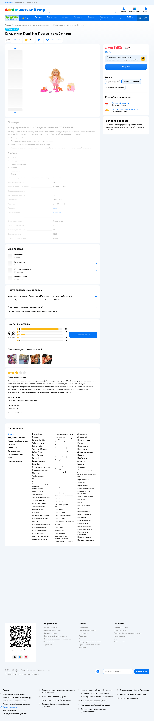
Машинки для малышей (40, 536)
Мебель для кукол (83, 520)
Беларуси (35, 674)
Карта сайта (47, 645)
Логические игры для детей (85, 471)
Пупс (79, 508)
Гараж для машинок (39, 504)
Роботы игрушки (38, 533)
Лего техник (59, 484)
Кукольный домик (84, 505)
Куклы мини (58, 25)
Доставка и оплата (50, 627)
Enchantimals (37, 434)
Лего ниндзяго (60, 466)
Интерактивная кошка (85, 540)
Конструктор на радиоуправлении (61, 537)
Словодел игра (82, 467)
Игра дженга (81, 455)
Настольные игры (83, 440)
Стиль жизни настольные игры (86, 476)
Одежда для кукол (83, 511)
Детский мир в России (13, 674)
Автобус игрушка (38, 510)
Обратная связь (49, 642)
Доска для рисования (85, 452)
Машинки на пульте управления (39, 480)
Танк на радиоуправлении (41, 498)
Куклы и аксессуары (40, 25)
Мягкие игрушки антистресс (83, 533)
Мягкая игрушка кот (84, 529)
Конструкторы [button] (14, 451)
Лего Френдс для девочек (64, 521)
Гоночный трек (37, 492)
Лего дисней (82, 437)
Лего (56, 463)
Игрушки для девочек (40, 518)
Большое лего (60, 530)
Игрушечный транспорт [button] (18, 441)
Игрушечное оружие (40, 470)
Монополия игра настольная (83, 492)
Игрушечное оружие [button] (16, 437)
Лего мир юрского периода (62, 506)
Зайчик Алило (37, 452)
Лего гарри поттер (61, 481)
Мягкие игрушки (83, 523)
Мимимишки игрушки (63, 451)
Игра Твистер (82, 458)
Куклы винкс (82, 517)
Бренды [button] (11, 434)
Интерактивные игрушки (64, 434)
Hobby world (82, 449)
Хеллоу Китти (60, 460)
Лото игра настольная (85, 496)
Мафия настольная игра (85, 489)
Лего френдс (59, 493)
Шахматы (80, 464)
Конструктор (59, 469)
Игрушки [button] (11, 444)
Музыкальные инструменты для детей (63, 438)
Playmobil (35, 458)
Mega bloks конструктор (64, 541)
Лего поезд (59, 502)
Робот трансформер (39, 530)
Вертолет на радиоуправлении (38, 488)
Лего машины (60, 533)
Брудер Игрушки (38, 461)
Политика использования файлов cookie (58, 639)
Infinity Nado (37, 446)
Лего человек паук (61, 454)
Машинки (35, 473)
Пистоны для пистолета (41, 467)
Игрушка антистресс (39, 527)
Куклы (79, 502)
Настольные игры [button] (15, 454)
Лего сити (58, 475)
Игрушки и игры (20, 25)
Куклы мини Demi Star (75, 25)
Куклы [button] (10, 458)
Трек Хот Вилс (37, 495)
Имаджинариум (83, 446)
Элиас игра (81, 483)
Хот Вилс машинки (39, 476)
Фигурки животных (62, 445)
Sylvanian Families (38, 440)
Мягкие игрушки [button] (15, 461)
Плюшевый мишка (84, 526)
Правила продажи (50, 633)
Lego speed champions (63, 516)
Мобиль (35, 521)
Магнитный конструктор (64, 496)
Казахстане (26, 674)
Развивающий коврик (63, 442)
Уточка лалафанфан (62, 448)
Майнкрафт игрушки (39, 539)
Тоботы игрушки (38, 443)
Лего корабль (60, 518)
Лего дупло (59, 487)
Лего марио (59, 499)
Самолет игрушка (38, 501)
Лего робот (59, 510)
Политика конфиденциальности (55, 636)
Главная (8, 25)
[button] (143, 18)
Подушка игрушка (84, 537)
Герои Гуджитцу (38, 455)
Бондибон (36, 464)
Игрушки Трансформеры (64, 457)
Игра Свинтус (82, 486)
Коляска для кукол (84, 514)
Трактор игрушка (38, 507)
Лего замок (59, 527)
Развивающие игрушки (40, 516)
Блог (115, 639)
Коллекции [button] (12, 447)
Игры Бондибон (83, 480)
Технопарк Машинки (39, 449)
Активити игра (82, 461)
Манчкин (80, 443)
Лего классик (82, 434)
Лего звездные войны (63, 478)
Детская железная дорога (41, 484)
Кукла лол (81, 499)
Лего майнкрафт (61, 472)
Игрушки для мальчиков (41, 524)
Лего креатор (60, 513)
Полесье (35, 437)
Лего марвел (59, 490)
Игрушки (35, 513)
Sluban (57, 524)
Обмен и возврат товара (52, 630)
